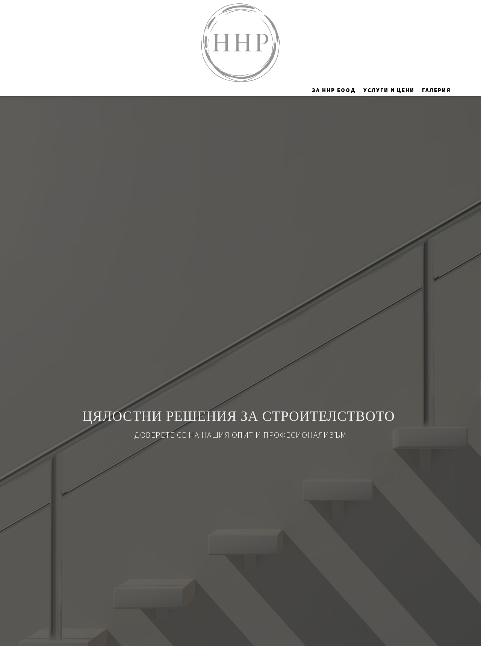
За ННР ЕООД (334, 90)
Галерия (436, 90)
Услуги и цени (388, 90)
